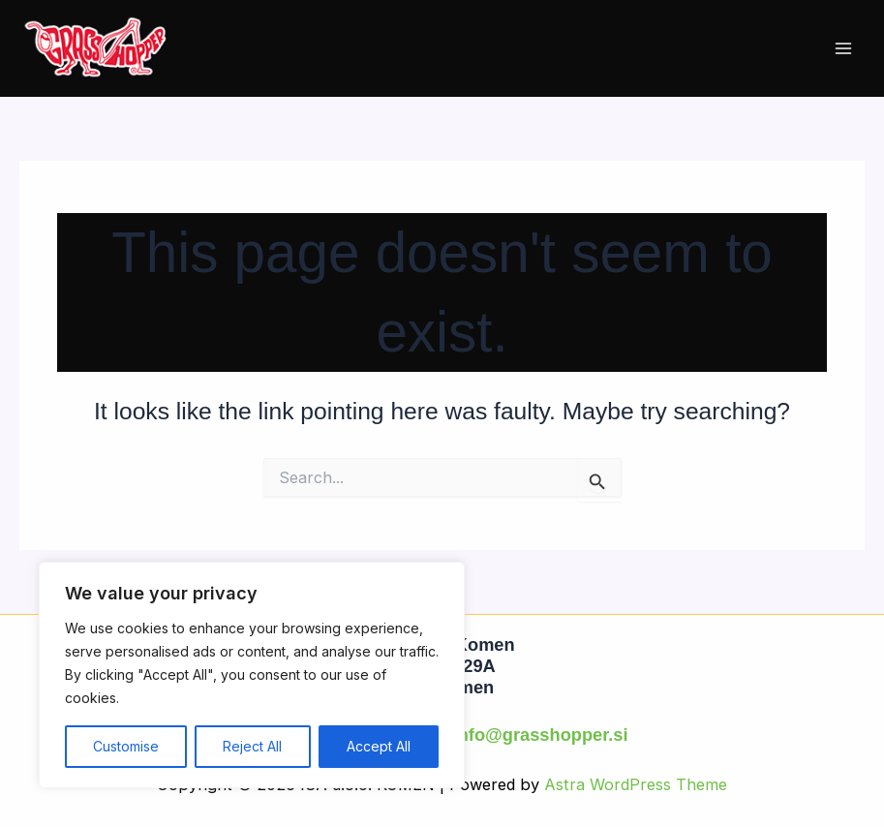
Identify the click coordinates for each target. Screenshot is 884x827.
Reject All (252, 746)
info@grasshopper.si (540, 734)
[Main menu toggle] (843, 49)
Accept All (379, 746)
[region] (252, 675)
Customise (126, 746)
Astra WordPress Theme (635, 784)
